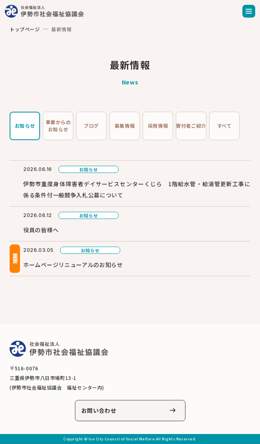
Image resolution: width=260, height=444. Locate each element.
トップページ (25, 29)
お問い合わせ (99, 410)
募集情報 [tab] (125, 125)
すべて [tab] (224, 125)
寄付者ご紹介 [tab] (191, 125)
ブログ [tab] (91, 125)
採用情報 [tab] (158, 125)
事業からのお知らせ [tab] (58, 126)
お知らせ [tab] (25, 125)
